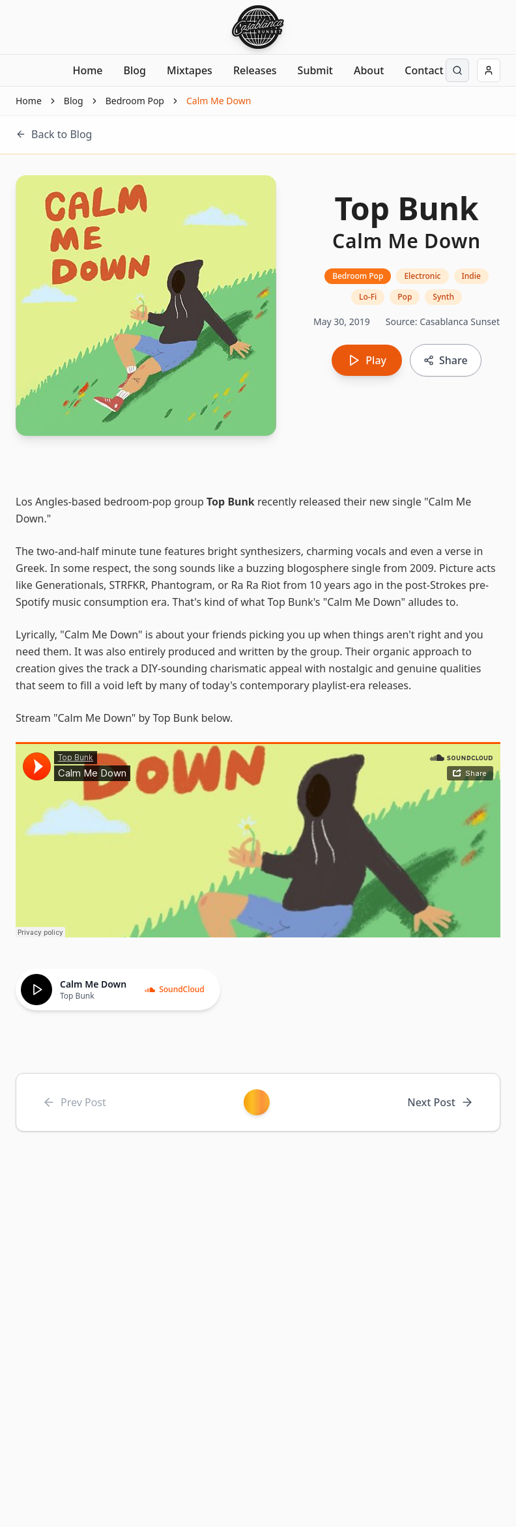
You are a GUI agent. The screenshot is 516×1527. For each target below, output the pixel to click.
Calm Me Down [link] (218, 100)
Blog (135, 70)
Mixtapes (189, 70)
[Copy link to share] (445, 360)
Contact (424, 70)
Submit (315, 70)
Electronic (422, 275)
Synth (443, 296)
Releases (255, 70)
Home (87, 70)
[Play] (36, 989)
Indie (471, 275)
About (369, 70)
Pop (404, 296)
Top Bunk (231, 501)
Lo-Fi (368, 296)
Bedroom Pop (135, 100)
